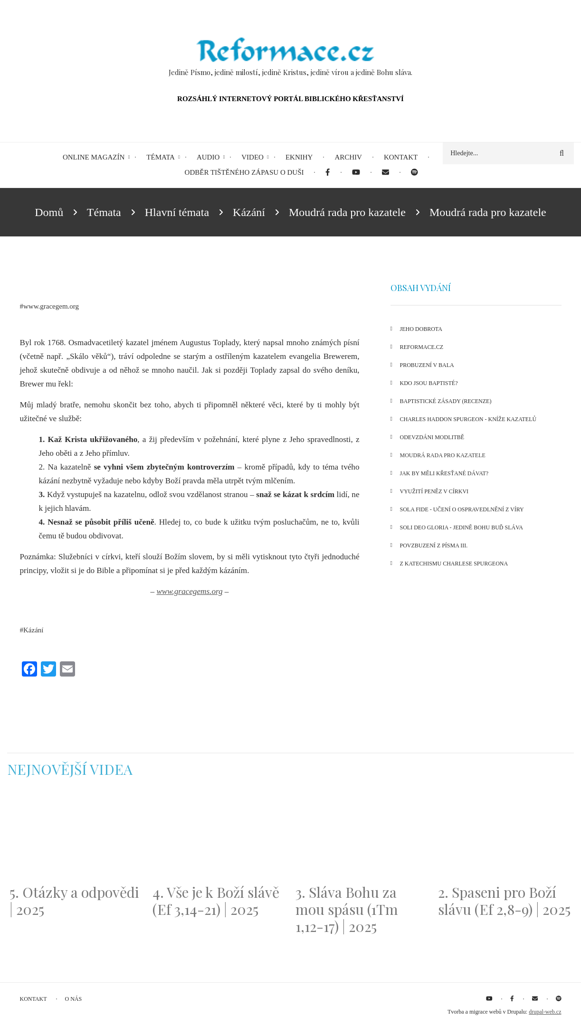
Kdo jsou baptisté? (429, 383)
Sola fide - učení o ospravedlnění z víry (462, 509)
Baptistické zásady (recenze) (446, 401)
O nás (73, 999)
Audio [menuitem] (208, 157)
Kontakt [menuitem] (401, 157)
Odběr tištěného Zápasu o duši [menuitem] (244, 172)
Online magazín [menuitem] (93, 157)
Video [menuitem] (252, 157)
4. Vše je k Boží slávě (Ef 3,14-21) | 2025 (215, 901)
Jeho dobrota (421, 329)
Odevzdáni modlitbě (432, 437)
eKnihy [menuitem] (299, 157)
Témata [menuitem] (160, 157)
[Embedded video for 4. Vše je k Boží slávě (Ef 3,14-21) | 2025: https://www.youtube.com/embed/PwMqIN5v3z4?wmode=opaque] (219, 836)
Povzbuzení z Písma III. (434, 545)
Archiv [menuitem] (348, 157)
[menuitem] (327, 172)
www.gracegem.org (51, 306)
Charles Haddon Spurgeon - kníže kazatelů (468, 419)
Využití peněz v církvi (434, 491)
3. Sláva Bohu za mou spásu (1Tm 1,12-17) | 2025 (346, 909)
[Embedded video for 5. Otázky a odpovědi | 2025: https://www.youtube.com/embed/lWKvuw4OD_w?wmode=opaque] (76, 836)
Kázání (33, 630)
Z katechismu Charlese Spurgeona (454, 563)
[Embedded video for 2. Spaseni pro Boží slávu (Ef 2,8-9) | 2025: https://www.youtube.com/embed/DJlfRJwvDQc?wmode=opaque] (504, 836)
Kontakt (33, 999)
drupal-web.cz (545, 1011)
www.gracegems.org (189, 591)
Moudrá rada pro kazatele (443, 455)
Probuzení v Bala (427, 365)
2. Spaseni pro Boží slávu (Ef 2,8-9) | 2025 (504, 901)
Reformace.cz (422, 347)
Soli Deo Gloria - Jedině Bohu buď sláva (461, 527)
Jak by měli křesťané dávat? (444, 473)
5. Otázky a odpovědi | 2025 (74, 901)
